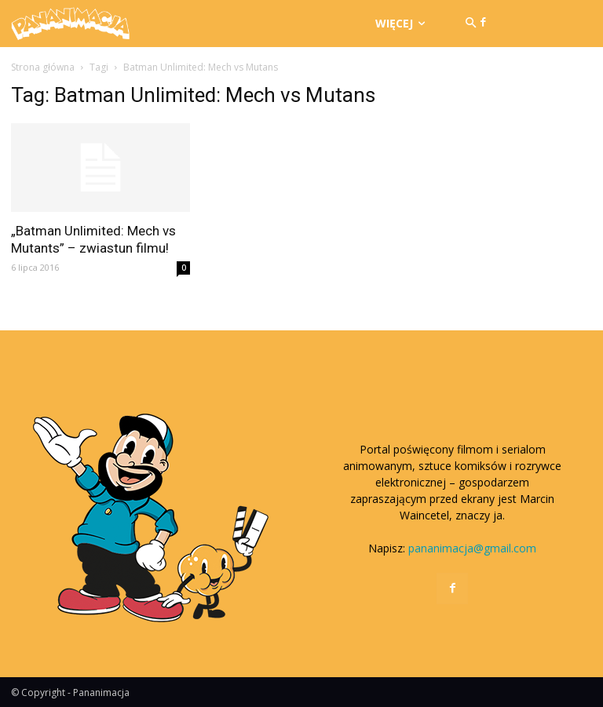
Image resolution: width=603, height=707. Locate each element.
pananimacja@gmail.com (472, 548)
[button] (470, 23)
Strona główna (43, 67)
